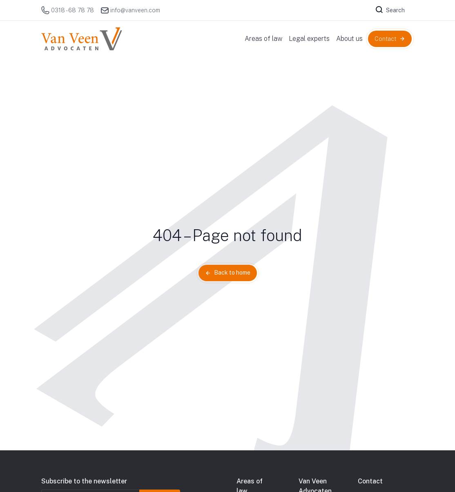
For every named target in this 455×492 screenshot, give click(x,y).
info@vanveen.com (130, 10)
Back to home (232, 272)
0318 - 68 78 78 (67, 10)
